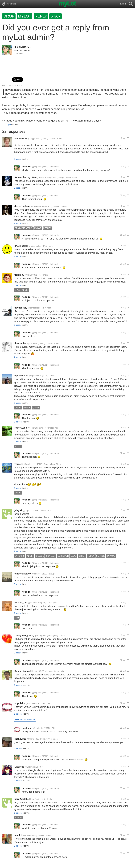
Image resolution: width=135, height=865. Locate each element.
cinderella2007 (22, 573)
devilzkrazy (20, 307)
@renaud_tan (34, 602)
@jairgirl (26, 510)
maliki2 (18, 835)
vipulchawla (21, 375)
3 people (17, 159)
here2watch (21, 799)
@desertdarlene (38, 206)
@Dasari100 (35, 671)
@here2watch (34, 799)
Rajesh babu (21, 671)
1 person (18, 422)
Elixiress (19, 766)
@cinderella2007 (39, 574)
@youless (28, 464)
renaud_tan (20, 602)
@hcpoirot (19, 50)
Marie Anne (20, 138)
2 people (17, 357)
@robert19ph (34, 428)
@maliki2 (27, 835)
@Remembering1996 (46, 177)
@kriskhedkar (35, 246)
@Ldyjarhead (34, 138)
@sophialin (31, 703)
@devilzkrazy (34, 308)
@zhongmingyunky (44, 635)
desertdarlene (22, 206)
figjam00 (19, 274)
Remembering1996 (25, 177)
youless (18, 464)
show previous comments (25, 720)
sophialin (19, 703)
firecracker (20, 343)
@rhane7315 (33, 739)
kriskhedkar (21, 245)
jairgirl (18, 510)
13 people (6, 125)
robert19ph (20, 427)
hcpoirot (24, 46)
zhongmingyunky (24, 635)
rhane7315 (20, 738)
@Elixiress (30, 767)
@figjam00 (30, 275)
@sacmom (32, 343)
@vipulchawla (35, 375)
